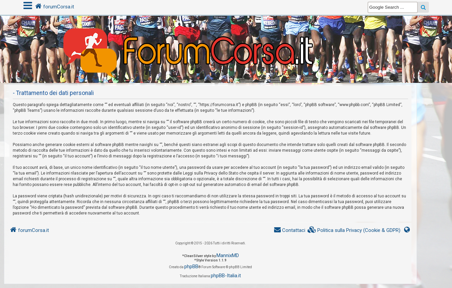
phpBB (191, 266)
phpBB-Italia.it (226, 276)
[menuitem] (354, 230)
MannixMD (227, 255)
